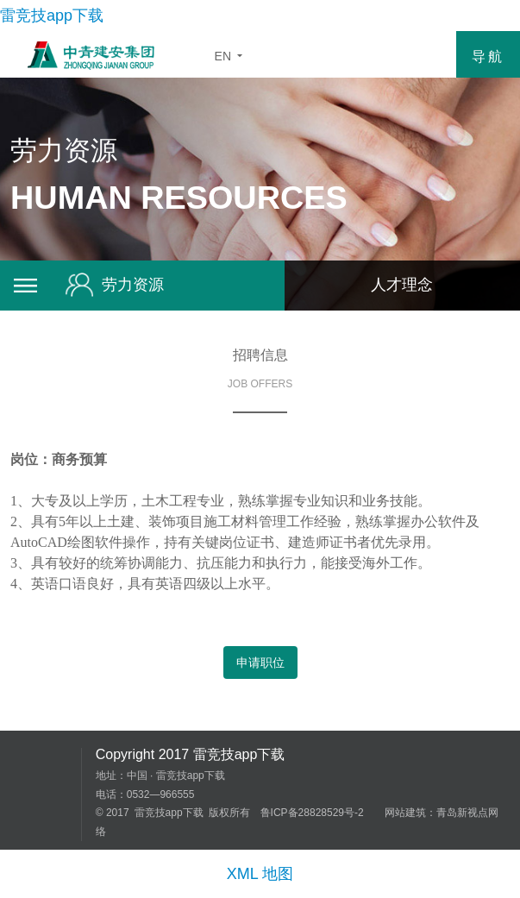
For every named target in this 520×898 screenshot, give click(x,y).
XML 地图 (260, 873)
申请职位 (260, 662)
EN (231, 56)
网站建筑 (405, 813)
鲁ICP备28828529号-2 (312, 813)
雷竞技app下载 (51, 15)
